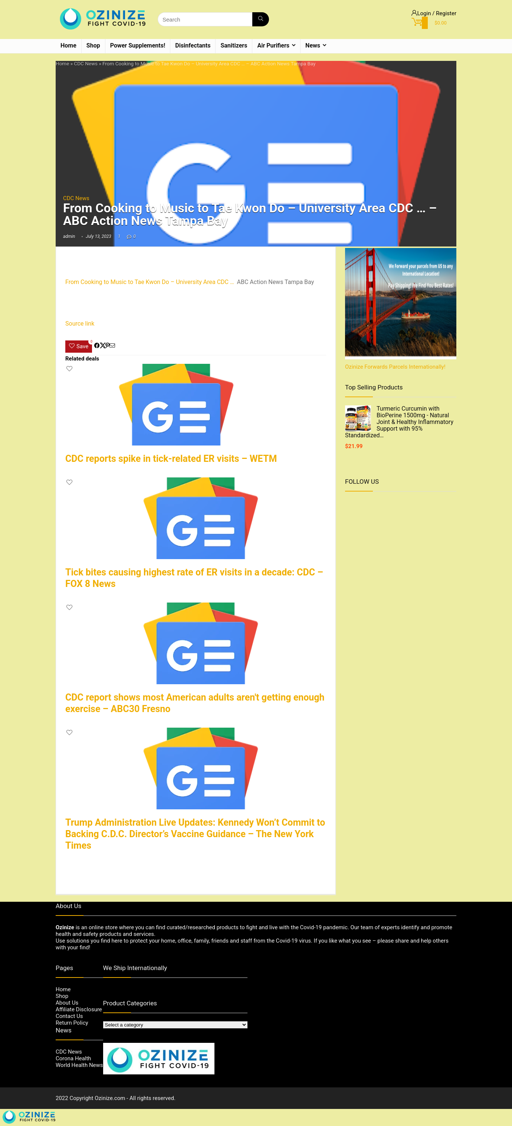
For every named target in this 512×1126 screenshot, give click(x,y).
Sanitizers (233, 45)
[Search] (260, 19)
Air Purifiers (273, 45)
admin (69, 236)
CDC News (86, 63)
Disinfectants (192, 45)
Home (68, 45)
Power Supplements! (137, 45)
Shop (93, 45)
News (312, 45)
